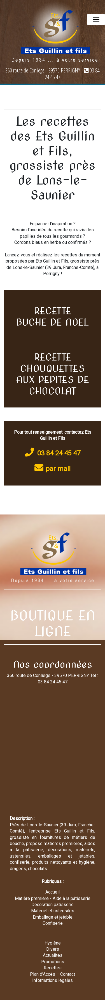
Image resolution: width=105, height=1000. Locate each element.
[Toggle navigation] (96, 19)
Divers (52, 949)
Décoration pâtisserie (52, 904)
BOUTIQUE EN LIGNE (52, 624)
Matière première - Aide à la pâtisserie (52, 898)
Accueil (52, 892)
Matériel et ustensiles (52, 910)
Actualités (52, 955)
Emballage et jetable (53, 917)
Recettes (53, 967)
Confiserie (53, 923)
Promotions (52, 961)
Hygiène (53, 943)
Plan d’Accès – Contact (52, 974)
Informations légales (52, 980)
